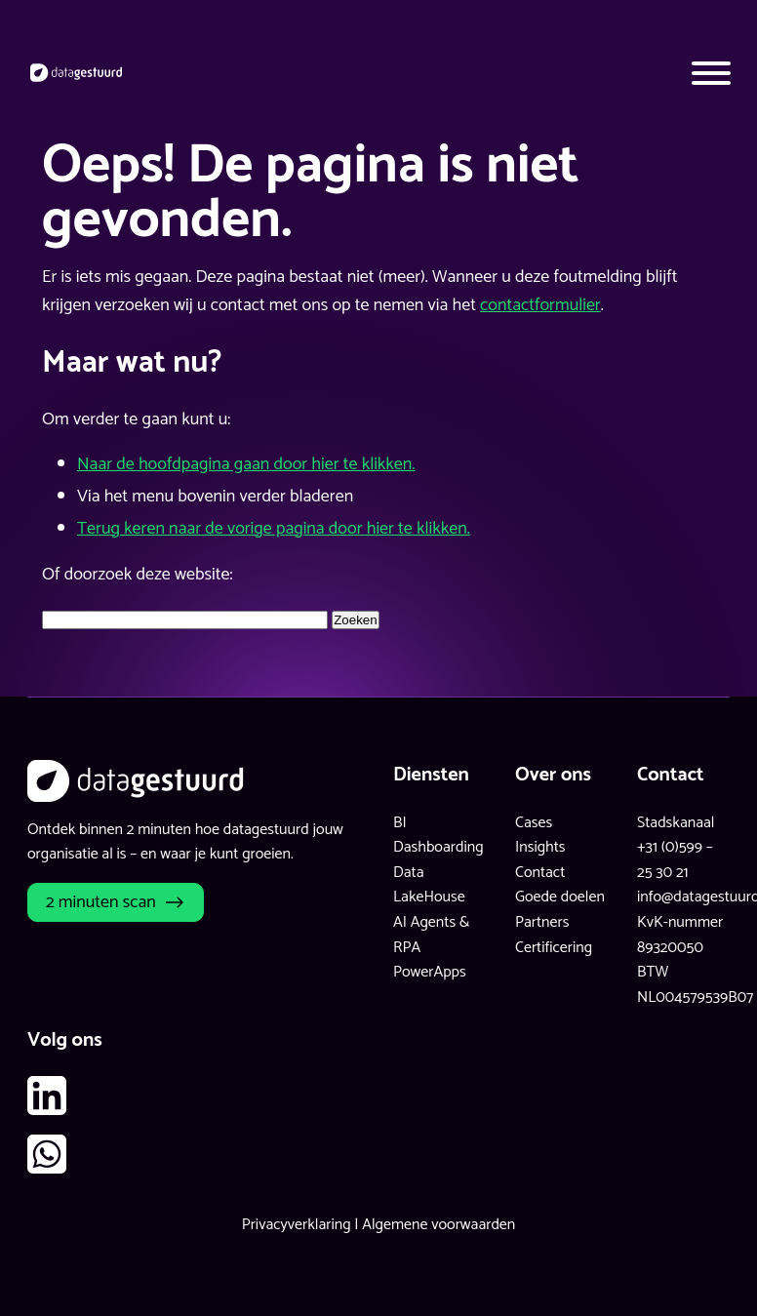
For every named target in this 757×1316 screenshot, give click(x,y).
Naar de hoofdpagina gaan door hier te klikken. (246, 464)
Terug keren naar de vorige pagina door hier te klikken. (273, 528)
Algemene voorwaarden (438, 1225)
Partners (542, 922)
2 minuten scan (101, 902)
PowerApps (429, 972)
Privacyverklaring (296, 1225)
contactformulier (540, 305)
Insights (540, 847)
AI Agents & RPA (431, 935)
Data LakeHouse (429, 885)
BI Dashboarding (438, 835)
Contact (540, 872)
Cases (533, 823)
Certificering (553, 948)
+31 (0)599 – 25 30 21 (675, 860)
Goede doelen (560, 897)
